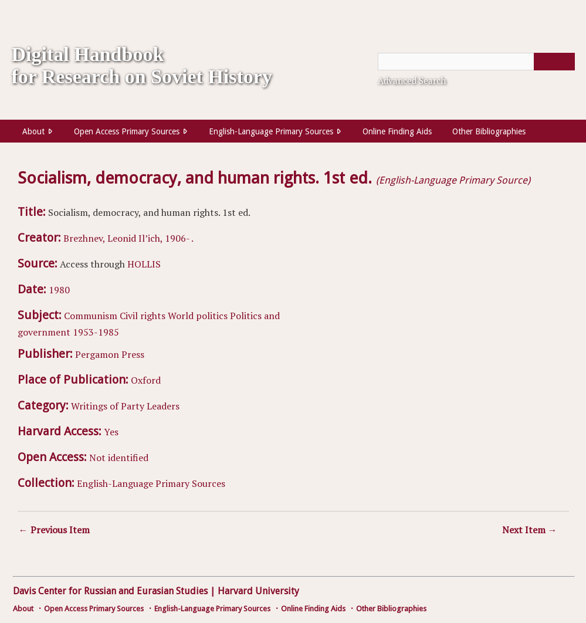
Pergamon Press (109, 354)
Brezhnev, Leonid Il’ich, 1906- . (128, 238)
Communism (90, 315)
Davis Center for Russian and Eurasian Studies (110, 591)
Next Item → (529, 529)
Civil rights (142, 315)
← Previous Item (54, 529)
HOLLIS (144, 264)
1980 (59, 289)
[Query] (476, 61)
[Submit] (554, 61)
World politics (198, 315)
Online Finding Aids (397, 131)
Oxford (146, 380)
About (33, 131)
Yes (111, 431)
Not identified (118, 457)
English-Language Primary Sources (271, 131)
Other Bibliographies (489, 131)
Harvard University (258, 591)
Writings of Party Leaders (125, 405)
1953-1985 (96, 332)
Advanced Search (412, 80)
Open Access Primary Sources (126, 131)
